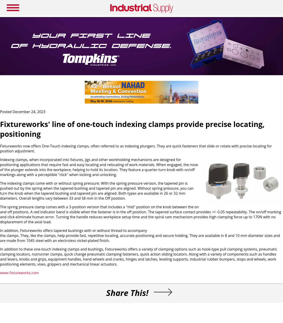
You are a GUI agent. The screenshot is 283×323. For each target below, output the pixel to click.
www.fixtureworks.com (19, 272)
